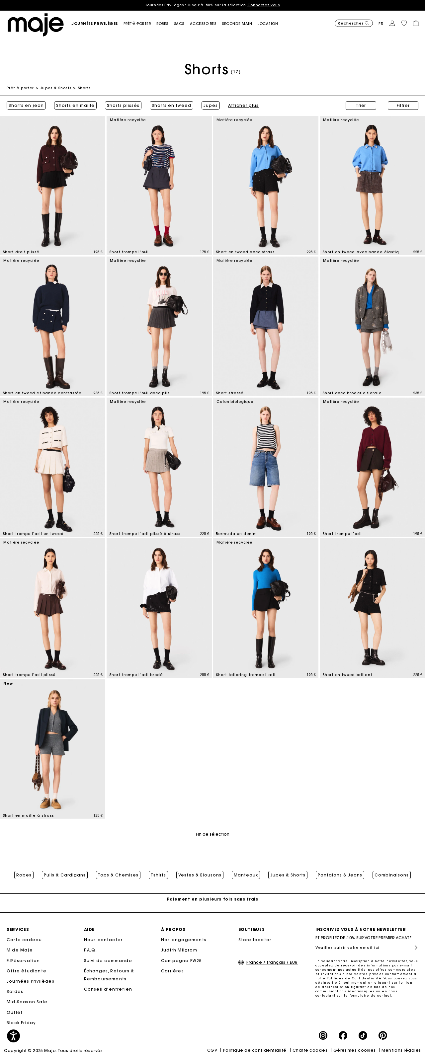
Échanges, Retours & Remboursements (109, 974)
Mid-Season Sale (27, 1001)
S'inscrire (413, 947)
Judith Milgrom (179, 949)
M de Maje (20, 949)
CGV (212, 1050)
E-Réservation (23, 960)
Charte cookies (310, 1050)
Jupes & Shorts (55, 88)
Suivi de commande (108, 960)
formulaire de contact (370, 995)
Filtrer (403, 105)
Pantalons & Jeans (340, 875)
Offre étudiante (26, 970)
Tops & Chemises (118, 875)
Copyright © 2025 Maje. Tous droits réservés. (54, 1050)
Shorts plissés (123, 106)
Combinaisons (392, 875)
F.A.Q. (90, 949)
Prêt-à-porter (20, 88)
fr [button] (381, 23)
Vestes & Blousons (199, 875)
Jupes (211, 106)
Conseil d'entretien (108, 989)
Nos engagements (184, 939)
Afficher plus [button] (243, 106)
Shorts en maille (75, 106)
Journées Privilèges (30, 981)
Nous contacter (103, 939)
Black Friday (21, 1022)
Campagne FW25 (181, 960)
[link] (271, 24)
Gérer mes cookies (354, 1050)
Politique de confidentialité (255, 1050)
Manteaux (246, 875)
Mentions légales (401, 1050)
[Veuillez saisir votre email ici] (366, 947)
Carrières (172, 970)
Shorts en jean (26, 106)
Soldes (15, 991)
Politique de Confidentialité (354, 978)
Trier (361, 105)
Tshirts (158, 875)
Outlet (15, 1012)
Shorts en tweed (171, 106)
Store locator (255, 939)
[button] (97, 24)
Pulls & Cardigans (65, 875)
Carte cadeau (24, 939)
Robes (24, 875)
